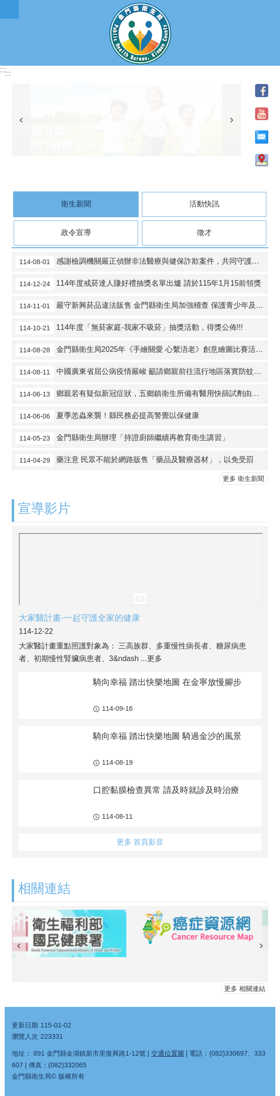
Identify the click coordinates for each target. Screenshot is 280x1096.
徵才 (204, 232)
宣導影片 (44, 508)
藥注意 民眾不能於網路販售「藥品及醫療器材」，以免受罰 (135, 460)
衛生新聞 (76, 204)
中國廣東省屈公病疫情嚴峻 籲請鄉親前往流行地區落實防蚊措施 (142, 372)
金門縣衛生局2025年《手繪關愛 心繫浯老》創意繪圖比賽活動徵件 (142, 350)
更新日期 (25, 1025)
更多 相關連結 (244, 988)
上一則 (21, 120)
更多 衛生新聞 (243, 478)
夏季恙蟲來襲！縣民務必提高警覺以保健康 (107, 416)
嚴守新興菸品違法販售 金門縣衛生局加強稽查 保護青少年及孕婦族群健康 (142, 306)
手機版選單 (9, 9)
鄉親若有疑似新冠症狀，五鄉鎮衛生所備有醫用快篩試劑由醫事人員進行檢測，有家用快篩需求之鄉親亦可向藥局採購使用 (142, 394)
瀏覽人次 (25, 1036)
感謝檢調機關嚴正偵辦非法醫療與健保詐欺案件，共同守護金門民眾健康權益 (142, 262)
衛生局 (140, 33)
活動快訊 (204, 204)
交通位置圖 (167, 1053)
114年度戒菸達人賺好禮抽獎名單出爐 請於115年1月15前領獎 (138, 284)
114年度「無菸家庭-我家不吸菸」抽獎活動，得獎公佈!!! (129, 328)
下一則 (231, 120)
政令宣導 (76, 232)
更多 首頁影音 (140, 842)
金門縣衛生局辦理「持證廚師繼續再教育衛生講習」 (122, 438)
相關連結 (44, 888)
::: (3, 70)
